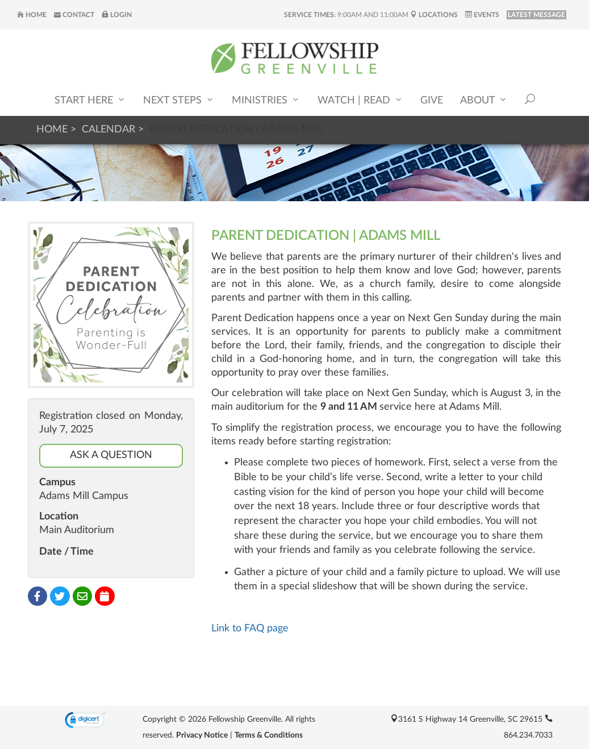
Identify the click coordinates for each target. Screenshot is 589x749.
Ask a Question (111, 455)
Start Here (90, 100)
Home (32, 14)
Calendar (108, 129)
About (484, 100)
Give (431, 100)
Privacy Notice (202, 735)
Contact (74, 14)
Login (117, 14)
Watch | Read (360, 100)
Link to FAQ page (250, 628)
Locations (434, 14)
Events (482, 14)
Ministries (266, 100)
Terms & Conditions (269, 735)
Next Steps (179, 100)
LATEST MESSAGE (536, 14)
